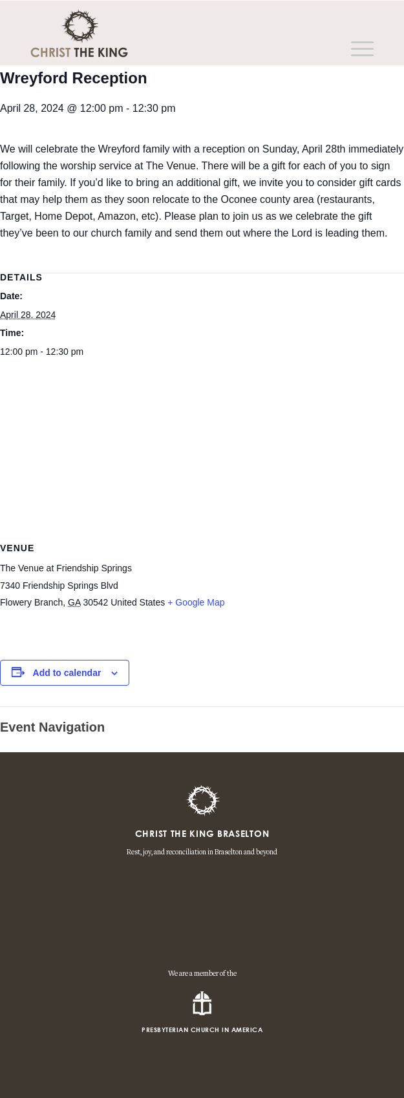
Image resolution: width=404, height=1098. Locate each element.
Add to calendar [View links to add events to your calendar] (67, 673)
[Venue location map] (202, 460)
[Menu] (356, 49)
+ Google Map (195, 602)
